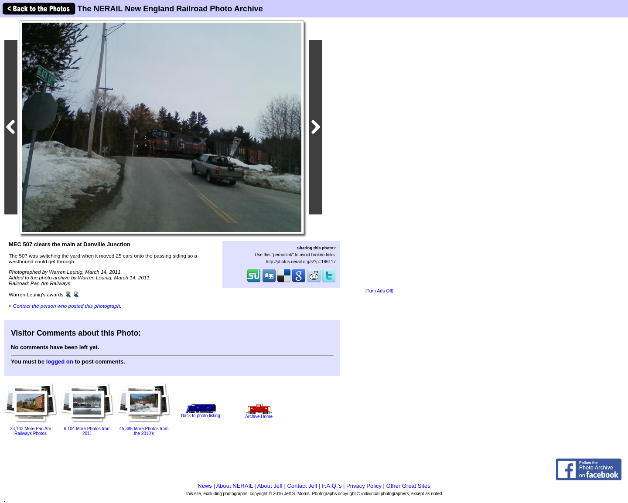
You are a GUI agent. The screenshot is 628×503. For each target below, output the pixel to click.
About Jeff (270, 486)
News (205, 486)
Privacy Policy (364, 486)
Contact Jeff (302, 486)
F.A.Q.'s (331, 486)
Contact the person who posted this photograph (66, 306)
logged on (59, 361)
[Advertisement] (379, 153)
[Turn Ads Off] (379, 291)
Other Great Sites (408, 486)
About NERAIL (234, 486)
